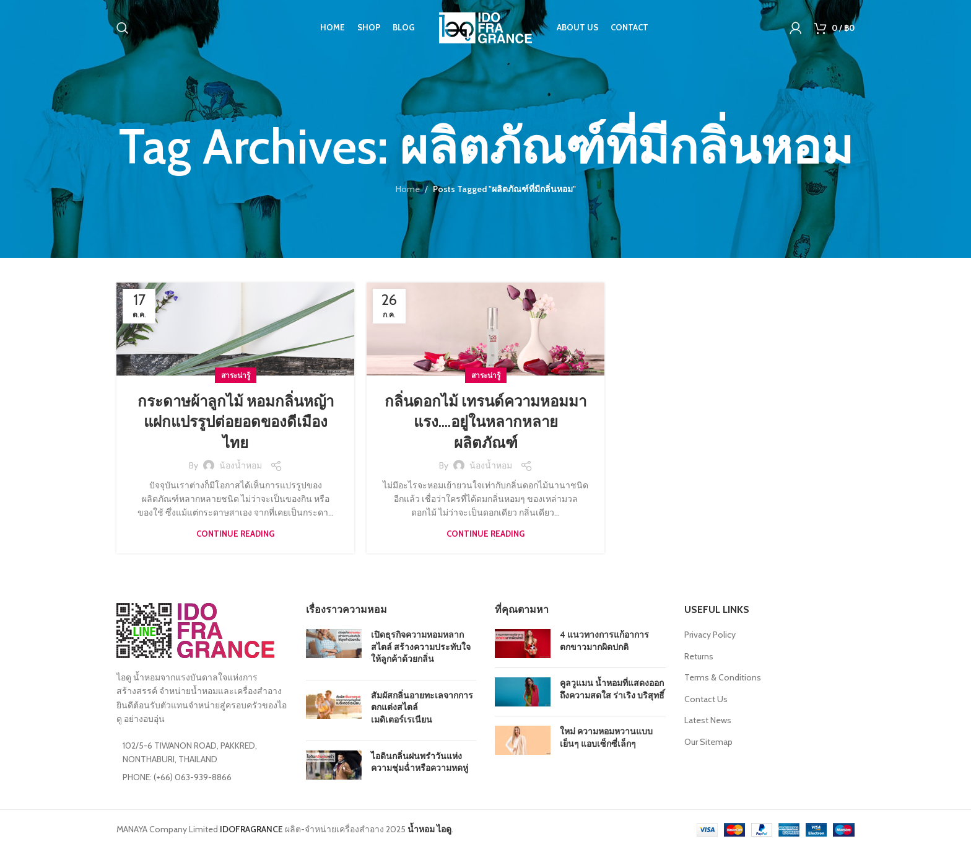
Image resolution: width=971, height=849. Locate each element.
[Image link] (195, 629)
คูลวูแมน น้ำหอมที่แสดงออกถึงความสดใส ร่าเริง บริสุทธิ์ (612, 689)
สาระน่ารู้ (235, 375)
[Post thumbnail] (334, 650)
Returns (698, 656)
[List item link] (201, 777)
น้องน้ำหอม (240, 465)
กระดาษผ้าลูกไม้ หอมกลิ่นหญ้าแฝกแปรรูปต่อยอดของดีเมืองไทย (235, 422)
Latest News (707, 720)
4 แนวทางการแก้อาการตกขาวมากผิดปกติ (604, 641)
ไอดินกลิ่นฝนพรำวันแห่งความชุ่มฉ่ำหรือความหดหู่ (419, 762)
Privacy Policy (710, 634)
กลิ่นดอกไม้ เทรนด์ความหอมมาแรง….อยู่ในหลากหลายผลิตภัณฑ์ (485, 422)
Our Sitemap (708, 741)
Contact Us (706, 699)
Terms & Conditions (722, 677)
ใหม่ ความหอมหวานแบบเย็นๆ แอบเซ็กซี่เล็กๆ (606, 737)
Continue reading (235, 534)
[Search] (122, 27)
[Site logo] (485, 26)
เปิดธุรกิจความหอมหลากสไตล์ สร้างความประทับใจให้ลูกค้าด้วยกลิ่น (421, 646)
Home (408, 189)
